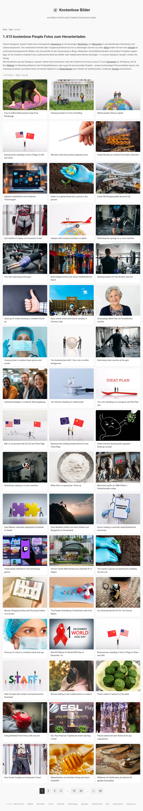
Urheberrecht (97, 804)
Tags (11, 29)
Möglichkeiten (66, 69)
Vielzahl (131, 47)
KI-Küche (60, 804)
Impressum (131, 804)
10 (74, 791)
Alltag (106, 47)
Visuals (115, 69)
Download (111, 62)
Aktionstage (73, 804)
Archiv (50, 804)
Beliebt (30, 804)
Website (10, 65)
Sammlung (56, 44)
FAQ (107, 804)
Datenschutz (118, 804)
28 (100, 791)
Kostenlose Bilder (71, 10)
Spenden (84, 804)
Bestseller (41, 804)
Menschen (97, 44)
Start (5, 29)
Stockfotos (83, 44)
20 (81, 791)
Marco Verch (19, 804)
